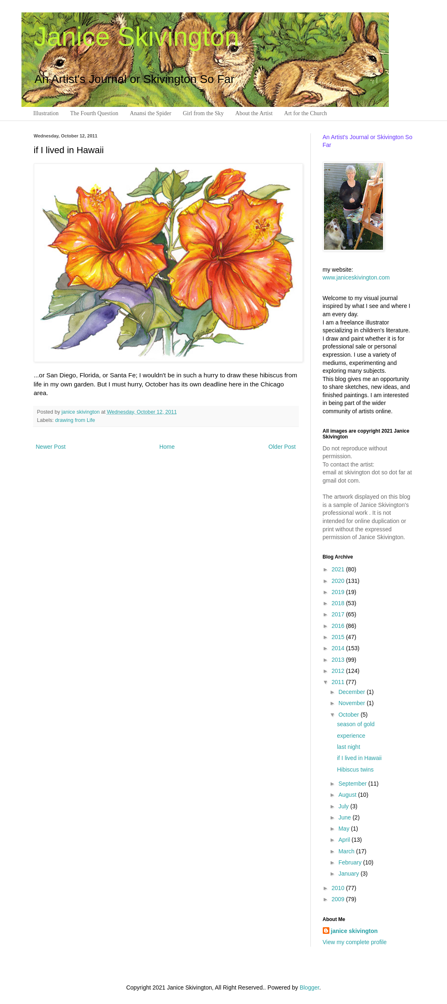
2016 (338, 626)
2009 (338, 899)
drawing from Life (75, 420)
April (345, 839)
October (349, 714)
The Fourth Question (94, 113)
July (344, 806)
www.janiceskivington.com (356, 277)
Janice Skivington (136, 37)
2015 (338, 637)
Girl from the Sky (203, 113)
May (344, 828)
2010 (338, 888)
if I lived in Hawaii (359, 758)
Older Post (282, 446)
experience (351, 735)
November (352, 703)
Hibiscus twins (355, 769)
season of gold (355, 724)
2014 (338, 648)
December (352, 692)
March (347, 851)
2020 (338, 581)
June (345, 817)
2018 (338, 603)
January (349, 873)
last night (348, 747)
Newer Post (51, 446)
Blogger (309, 987)
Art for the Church (305, 113)
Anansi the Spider (150, 113)
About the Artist (253, 113)
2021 (338, 569)
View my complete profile (355, 942)
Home (167, 446)
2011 (338, 682)
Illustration (46, 113)
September (353, 783)
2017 (338, 614)
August (348, 794)
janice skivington (81, 412)
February (350, 862)
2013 (338, 659)
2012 (338, 671)
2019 (338, 592)
